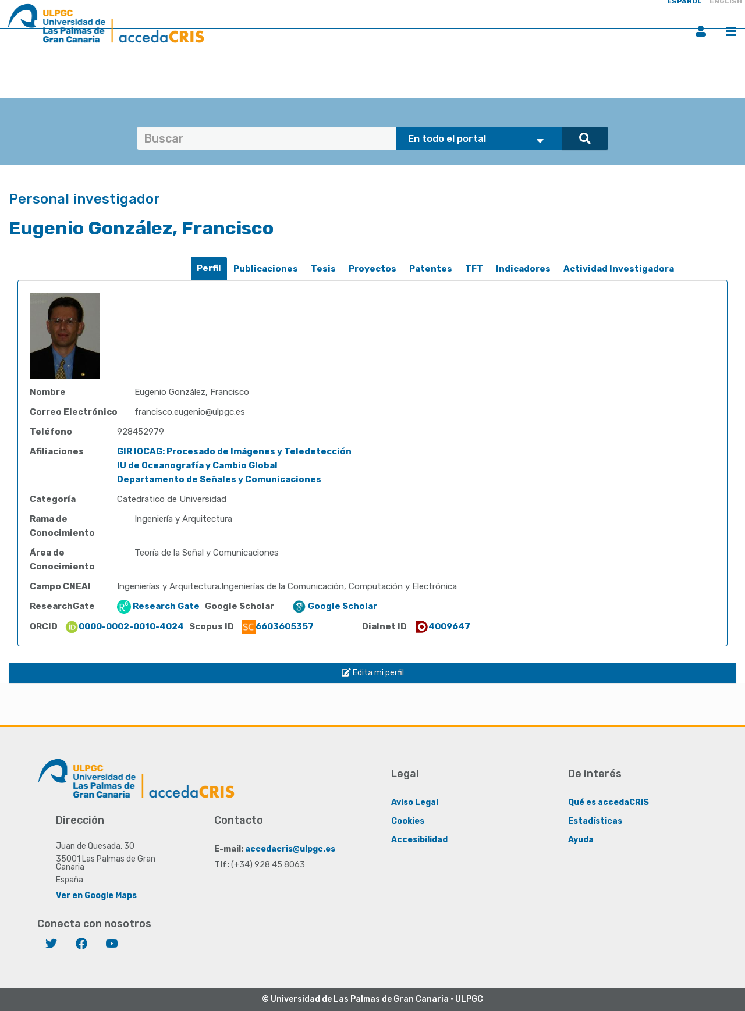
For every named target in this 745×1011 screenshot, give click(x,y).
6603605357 (278, 626)
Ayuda (581, 840)
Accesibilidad (419, 840)
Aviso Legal (414, 802)
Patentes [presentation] (430, 269)
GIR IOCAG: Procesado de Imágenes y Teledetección (234, 451)
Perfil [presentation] (209, 268)
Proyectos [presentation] (372, 269)
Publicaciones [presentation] (265, 269)
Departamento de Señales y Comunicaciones (219, 479)
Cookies (407, 821)
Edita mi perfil (373, 673)
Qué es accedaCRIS (608, 802)
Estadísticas (595, 821)
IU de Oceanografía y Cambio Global (197, 465)
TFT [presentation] (474, 269)
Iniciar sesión (701, 31)
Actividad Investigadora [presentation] (618, 269)
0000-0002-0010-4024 (124, 626)
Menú (731, 31)
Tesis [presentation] (323, 269)
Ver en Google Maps (96, 895)
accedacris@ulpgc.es (290, 849)
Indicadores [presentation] (523, 269)
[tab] (209, 268)
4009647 (442, 626)
